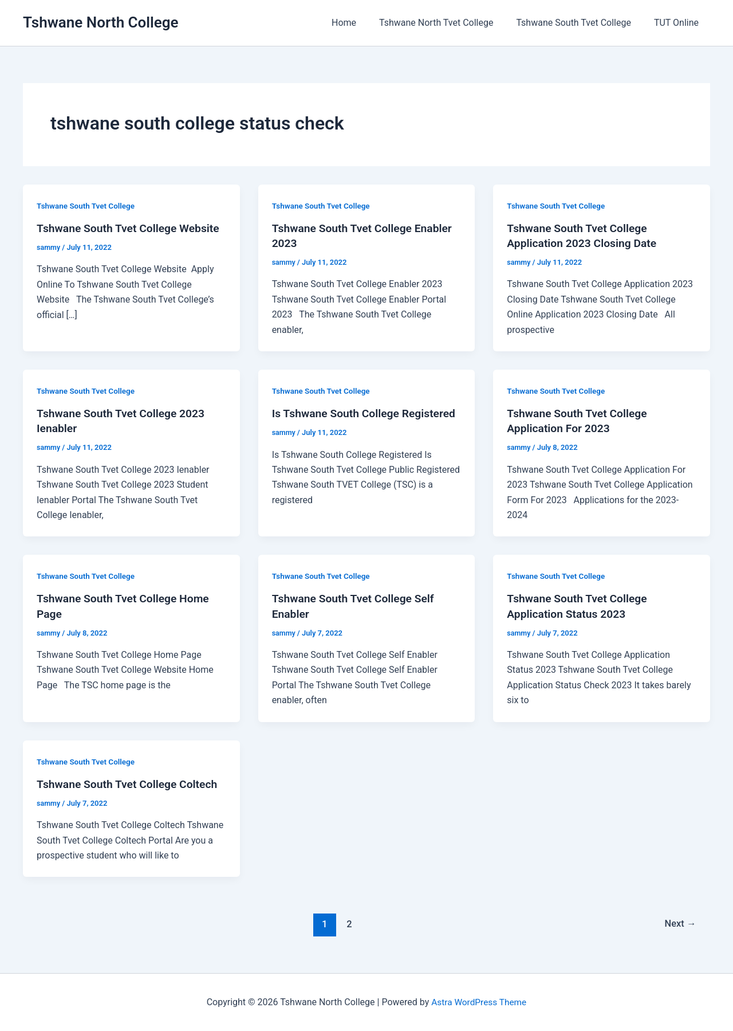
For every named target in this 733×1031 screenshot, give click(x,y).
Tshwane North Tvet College (448, 22)
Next (679, 924)
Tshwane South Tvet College (580, 22)
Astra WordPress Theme (478, 1002)
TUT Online (678, 22)
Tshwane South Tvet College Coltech (130, 784)
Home (360, 22)
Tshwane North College (101, 22)
